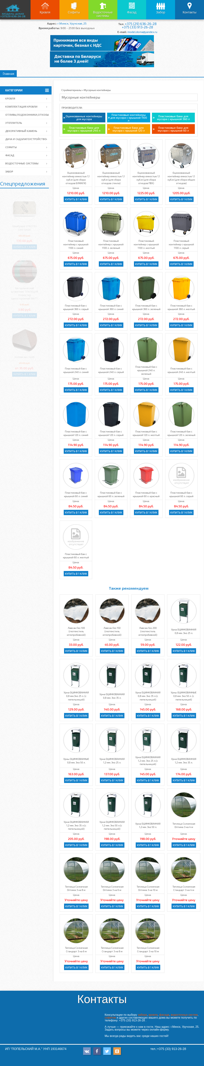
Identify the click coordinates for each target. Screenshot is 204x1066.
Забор (160, 12)
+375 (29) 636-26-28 (141, 24)
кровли (153, 1014)
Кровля (45, 12)
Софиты (74, 12)
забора (142, 1014)
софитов (110, 1017)
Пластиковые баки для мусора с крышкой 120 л (129, 129)
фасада (164, 1014)
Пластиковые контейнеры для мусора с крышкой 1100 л (128, 117)
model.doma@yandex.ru (142, 32)
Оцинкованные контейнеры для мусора (84, 117)
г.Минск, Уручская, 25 (71, 23)
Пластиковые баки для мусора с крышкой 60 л (173, 129)
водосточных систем (184, 1014)
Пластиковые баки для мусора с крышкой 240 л (84, 129)
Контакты (189, 12)
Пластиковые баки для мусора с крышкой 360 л (173, 117)
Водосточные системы (103, 14)
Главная (8, 73)
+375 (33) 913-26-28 (137, 27)
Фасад (131, 12)
